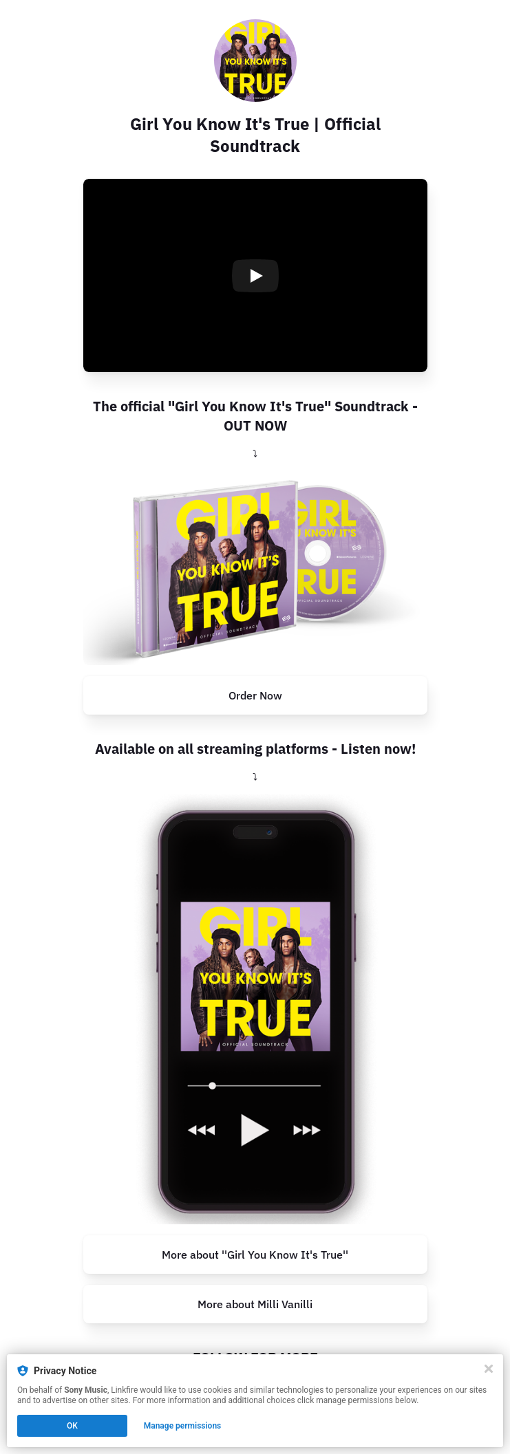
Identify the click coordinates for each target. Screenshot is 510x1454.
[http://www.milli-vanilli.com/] (255, 1304)
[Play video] (255, 275)
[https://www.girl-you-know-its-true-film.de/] (255, 1254)
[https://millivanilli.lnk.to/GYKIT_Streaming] (255, 1009)
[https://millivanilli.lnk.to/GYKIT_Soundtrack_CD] (255, 567)
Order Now (255, 695)
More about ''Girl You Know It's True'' (255, 1254)
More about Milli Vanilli (255, 1304)
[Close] (489, 1369)
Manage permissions (183, 1426)
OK (72, 1426)
